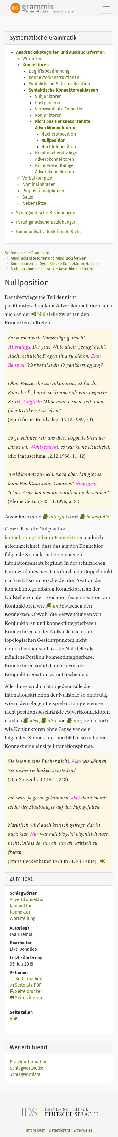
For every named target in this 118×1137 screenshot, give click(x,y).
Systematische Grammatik (27, 253)
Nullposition (53, 140)
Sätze (27, 197)
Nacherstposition (58, 134)
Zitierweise (83, 1130)
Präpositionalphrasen (43, 190)
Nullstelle (44, 314)
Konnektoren (35, 65)
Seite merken (26, 979)
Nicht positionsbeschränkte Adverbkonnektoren (52, 269)
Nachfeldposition (58, 146)
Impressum (35, 1130)
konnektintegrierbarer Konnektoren (44, 537)
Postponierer (48, 102)
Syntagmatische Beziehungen (45, 213)
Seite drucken (26, 991)
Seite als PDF (25, 985)
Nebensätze (34, 203)
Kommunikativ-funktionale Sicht (48, 231)
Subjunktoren (48, 96)
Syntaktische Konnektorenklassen (63, 90)
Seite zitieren (26, 997)
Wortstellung (22, 918)
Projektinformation (29, 1062)
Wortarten (32, 58)
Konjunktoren (48, 115)
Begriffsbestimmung (49, 71)
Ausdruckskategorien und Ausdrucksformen (60, 52)
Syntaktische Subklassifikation (59, 84)
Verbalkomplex (37, 178)
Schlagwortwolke (26, 1068)
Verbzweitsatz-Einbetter (59, 109)
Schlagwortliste (25, 1074)
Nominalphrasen (39, 184)
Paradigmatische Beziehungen (46, 222)
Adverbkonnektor (27, 899)
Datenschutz (59, 1130)
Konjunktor (20, 906)
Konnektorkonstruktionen (54, 77)
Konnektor (20, 912)
